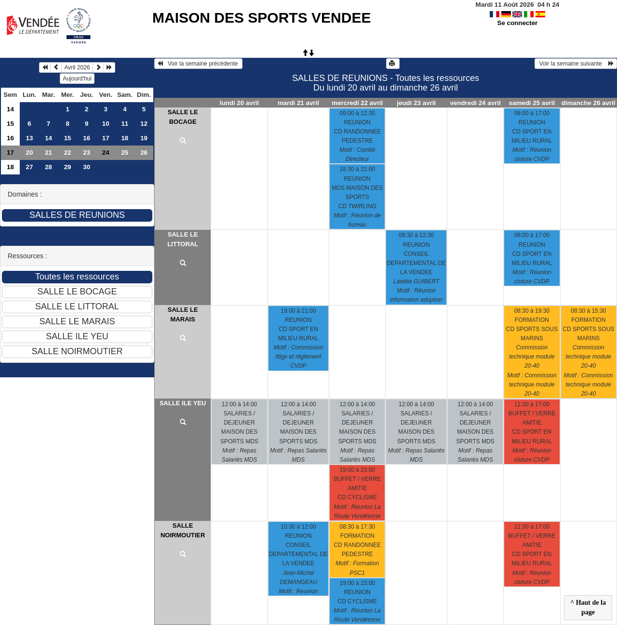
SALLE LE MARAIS (183, 314)
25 (124, 152)
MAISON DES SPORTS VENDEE (261, 18)
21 (48, 152)
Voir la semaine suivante (575, 63)
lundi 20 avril (239, 102)
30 (86, 167)
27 (29, 167)
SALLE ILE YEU (183, 403)
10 (105, 123)
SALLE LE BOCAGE (183, 116)
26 (144, 152)
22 (67, 152)
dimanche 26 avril (589, 102)
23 (86, 152)
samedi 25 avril (532, 102)
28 (48, 167)
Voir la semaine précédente (198, 63)
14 (10, 109)
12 (144, 123)
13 (29, 138)
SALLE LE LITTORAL (182, 239)
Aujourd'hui (77, 78)
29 (67, 167)
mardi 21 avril (298, 102)
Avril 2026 (77, 67)
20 (29, 152)
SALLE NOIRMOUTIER (183, 530)
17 (105, 138)
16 (10, 138)
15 (10, 123)
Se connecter (517, 23)
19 (144, 138)
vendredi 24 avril (475, 102)
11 (124, 123)
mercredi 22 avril (357, 102)
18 (124, 138)
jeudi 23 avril (416, 102)
